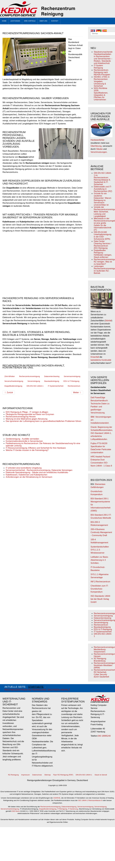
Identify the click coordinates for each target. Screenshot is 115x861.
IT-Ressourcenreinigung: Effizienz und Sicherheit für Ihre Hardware (36, 448)
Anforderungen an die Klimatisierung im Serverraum (29, 477)
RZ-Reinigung (13, 775)
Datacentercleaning (51, 376)
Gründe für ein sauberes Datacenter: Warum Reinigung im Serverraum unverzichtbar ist (102, 199)
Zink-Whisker (9, 376)
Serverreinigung (33, 381)
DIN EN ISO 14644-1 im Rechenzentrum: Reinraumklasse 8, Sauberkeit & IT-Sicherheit (103, 178)
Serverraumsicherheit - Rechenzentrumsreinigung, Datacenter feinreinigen (39, 470)
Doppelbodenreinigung (13, 386)
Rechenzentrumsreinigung (29, 376)
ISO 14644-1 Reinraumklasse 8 (90, 800)
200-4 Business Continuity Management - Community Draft (101, 532)
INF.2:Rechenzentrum (100, 582)
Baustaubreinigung (51, 381)
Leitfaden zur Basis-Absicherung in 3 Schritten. (99, 560)
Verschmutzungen (99, 152)
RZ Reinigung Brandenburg (100, 659)
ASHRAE (56, 798)
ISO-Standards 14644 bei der (100, 599)
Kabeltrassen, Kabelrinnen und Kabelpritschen (26, 475)
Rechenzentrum (74, 386)
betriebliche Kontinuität (101, 360)
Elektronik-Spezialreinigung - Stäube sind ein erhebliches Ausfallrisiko (37, 472)
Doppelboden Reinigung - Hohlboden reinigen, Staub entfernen (103, 253)
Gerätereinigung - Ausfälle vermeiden (22, 439)
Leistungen (15, 21)
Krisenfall (95, 357)
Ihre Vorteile (30, 21)
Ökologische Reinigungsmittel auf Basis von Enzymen (30, 414)
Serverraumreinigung (72, 376)
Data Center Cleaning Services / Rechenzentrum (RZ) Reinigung (102, 244)
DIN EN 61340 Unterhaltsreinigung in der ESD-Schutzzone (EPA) (102, 235)
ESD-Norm (16, 811)
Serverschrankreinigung (13, 381)
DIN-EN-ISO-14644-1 (35, 386)
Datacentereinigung (68, 807)
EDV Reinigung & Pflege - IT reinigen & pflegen (27, 412)
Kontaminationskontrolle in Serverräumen (24, 441)
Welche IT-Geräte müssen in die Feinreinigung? (27, 450)
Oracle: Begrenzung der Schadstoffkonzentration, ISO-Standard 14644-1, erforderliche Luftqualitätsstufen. (102, 433)
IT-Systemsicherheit (55, 386)
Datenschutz (37, 775)
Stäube (99, 149)
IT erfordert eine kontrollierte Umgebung (23, 468)
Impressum (25, 775)
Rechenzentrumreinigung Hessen (21, 417)
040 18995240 (104, 736)
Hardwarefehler (97, 140)
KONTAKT (54, 21)
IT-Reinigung (62, 809)
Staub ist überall (101, 775)
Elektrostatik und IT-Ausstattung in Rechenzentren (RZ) (103, 189)
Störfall (108, 321)
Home (4, 21)
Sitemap (47, 775)
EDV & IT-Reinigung (71, 381)
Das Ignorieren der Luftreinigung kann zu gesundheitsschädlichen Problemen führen (43, 421)
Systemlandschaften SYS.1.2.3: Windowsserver (100, 550)
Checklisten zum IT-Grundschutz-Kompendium (99, 589)
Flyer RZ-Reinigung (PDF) (63, 775)
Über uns (43, 21)
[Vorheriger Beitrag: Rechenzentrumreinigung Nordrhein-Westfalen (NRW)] (9, 392)
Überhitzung (96, 146)
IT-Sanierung (73, 809)
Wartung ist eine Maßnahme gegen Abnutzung (26, 419)
